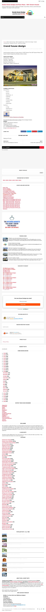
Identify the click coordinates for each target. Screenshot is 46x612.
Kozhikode (4, 413)
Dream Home (5, 513)
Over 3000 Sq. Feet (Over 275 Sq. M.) (11, 204)
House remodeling (6, 511)
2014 (4, 393)
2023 (4, 358)
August (4, 379)
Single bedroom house (7, 529)
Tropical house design (7, 494)
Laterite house (5, 510)
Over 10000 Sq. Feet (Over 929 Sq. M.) (11, 207)
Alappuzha (4, 405)
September (5, 378)
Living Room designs (7, 477)
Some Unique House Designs (13, 554)
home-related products (33, 581)
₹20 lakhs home (6, 272)
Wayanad (4, 420)
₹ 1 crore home (6, 289)
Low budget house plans (8, 191)
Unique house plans (7, 196)
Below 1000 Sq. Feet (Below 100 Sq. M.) (12, 199)
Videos (3, 486)
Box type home (5, 455)
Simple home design (7, 497)
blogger (41, 147)
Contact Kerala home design (14, 243)
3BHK (10, 180)
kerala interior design (7, 473)
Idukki (3, 407)
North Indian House (6, 499)
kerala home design (6, 440)
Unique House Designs (7, 478)
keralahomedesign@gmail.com (18, 605)
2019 (4, 365)
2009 (4, 401)
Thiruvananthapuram (7, 418)
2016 (4, 370)
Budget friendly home (7, 476)
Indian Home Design (7, 470)
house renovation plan (7, 509)
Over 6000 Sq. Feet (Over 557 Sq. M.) (11, 206)
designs (6, 188)
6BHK (20, 180)
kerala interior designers (7, 507)
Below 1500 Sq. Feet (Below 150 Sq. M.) (12, 200)
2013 (4, 394)
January (5, 391)
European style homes (7, 501)
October (5, 376)
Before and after (6, 527)
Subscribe (23, 304)
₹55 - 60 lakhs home (7, 279)
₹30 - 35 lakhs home (7, 274)
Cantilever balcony (6, 524)
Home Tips (5, 187)
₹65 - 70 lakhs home (7, 281)
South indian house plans (8, 471)
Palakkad (4, 416)
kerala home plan (6, 448)
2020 (4, 363)
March (4, 387)
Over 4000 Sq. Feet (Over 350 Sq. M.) (11, 205)
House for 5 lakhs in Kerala (13, 258)
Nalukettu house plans (7, 522)
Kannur (3, 409)
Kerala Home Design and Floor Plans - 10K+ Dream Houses (20, 4)
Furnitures (4, 520)
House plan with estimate (8, 491)
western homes (5, 503)
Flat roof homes (6, 444)
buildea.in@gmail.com (11, 128)
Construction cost (6, 480)
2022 (4, 360)
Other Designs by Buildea (17, 117)
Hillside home (5, 519)
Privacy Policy (6, 342)
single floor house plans (7, 481)
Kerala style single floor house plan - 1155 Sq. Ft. (17, 539)
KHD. (26, 609)
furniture (20, 581)
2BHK (7, 180)
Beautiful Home (22, 42)
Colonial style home (6, 460)
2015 (4, 371)
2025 (4, 355)
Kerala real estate (6, 526)
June (4, 383)
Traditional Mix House (7, 514)
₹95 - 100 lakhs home (8, 288)
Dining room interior (7, 493)
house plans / (9, 193)
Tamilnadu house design (8, 489)
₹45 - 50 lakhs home (7, 276)
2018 (4, 366)
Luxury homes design (7, 451)
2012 (4, 396)
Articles (4, 483)
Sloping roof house (13, 43)
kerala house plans (6, 516)
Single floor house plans (8, 197)
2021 (4, 361)
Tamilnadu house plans (8, 198)
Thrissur (4, 419)
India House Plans (6, 447)
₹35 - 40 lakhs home (7, 275)
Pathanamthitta (5, 417)
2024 (4, 356)
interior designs (13, 581)
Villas (3, 457)
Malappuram (5, 414)
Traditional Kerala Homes (8, 467)
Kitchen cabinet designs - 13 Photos (14, 568)
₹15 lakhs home (6, 270)
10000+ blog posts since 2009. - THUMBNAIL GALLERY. (12, 609)
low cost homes (6, 500)
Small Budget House (7, 453)
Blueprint (4, 523)
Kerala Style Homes (6, 461)
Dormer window (6, 490)
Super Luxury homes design (8, 468)
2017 (4, 368)
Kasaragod (4, 410)
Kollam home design (29, 42)
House (7, 190)
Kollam (3, 411)
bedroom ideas (5, 487)
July (4, 381)
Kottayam (4, 412)
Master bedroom (6, 506)
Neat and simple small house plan (15, 253)
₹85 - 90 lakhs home (7, 286)
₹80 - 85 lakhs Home (7, 285)
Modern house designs (7, 441)
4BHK (17, 42)
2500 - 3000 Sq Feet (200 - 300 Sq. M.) (11, 203)
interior (4, 454)
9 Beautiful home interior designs (14, 544)
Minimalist (4, 504)
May (4, 384)
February (5, 389)
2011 (4, 398)
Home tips (4, 517)
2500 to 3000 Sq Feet (11, 42)
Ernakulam (4, 406)
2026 (4, 353)
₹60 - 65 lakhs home (7, 280)
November (5, 374)
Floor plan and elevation (7, 464)
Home (5, 42)
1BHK (4, 180)
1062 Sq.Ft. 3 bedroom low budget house (17, 248)
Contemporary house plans (9, 192)
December (5, 373)
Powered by (23, 309)
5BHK (17, 180)
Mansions (5, 209)
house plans (8, 194)
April (4, 386)
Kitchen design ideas (7, 496)
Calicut (9, 413)
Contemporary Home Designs (9, 442)
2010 (4, 399)
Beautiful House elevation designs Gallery (16, 534)
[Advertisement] (23, 30)
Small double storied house (8, 463)
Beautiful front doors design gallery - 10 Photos (17, 558)
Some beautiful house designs (13, 549)
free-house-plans (6, 458)
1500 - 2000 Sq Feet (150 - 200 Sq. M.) (11, 201)
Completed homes (6, 474)
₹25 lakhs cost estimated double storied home (18, 238)
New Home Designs (6, 465)
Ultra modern (5, 484)
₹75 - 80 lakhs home (7, 283)
